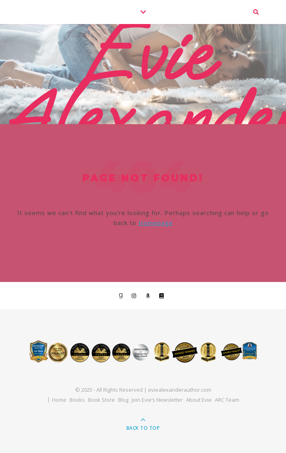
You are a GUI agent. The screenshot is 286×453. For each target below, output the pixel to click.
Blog (123, 399)
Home (59, 399)
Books (77, 399)
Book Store (101, 399)
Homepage (155, 223)
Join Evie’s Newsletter (157, 399)
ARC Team (227, 399)
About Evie (199, 399)
